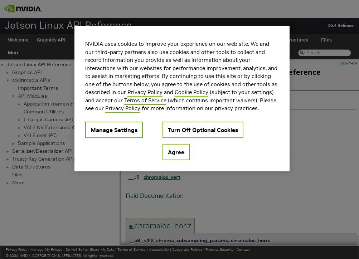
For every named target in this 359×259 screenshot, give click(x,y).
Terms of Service (145, 100)
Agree (176, 152)
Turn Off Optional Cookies (203, 129)
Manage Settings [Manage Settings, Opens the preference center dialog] (114, 129)
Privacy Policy (144, 92)
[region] (182, 98)
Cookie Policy (191, 92)
